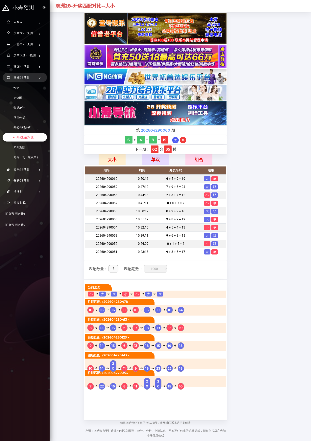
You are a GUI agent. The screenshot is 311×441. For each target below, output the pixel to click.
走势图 (17, 97)
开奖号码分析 (22, 127)
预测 (16, 87)
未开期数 (19, 147)
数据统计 (19, 107)
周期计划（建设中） (26, 157)
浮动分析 (19, 117)
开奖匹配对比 (25, 137)
